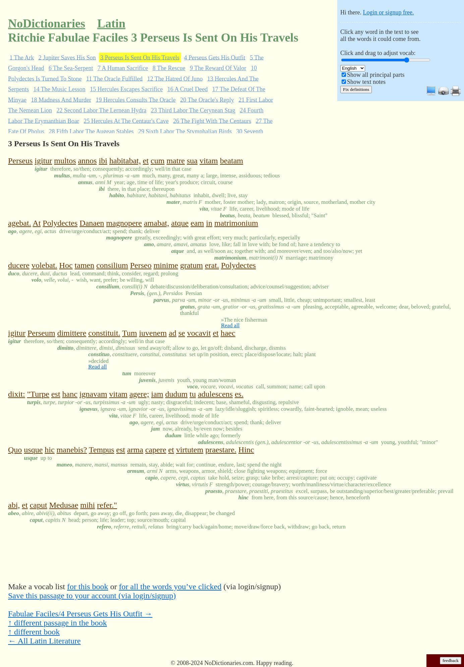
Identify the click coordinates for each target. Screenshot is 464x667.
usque (33, 449)
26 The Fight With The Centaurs (212, 120)
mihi (87, 505)
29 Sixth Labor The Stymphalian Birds (185, 131)
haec (228, 333)
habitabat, (125, 160)
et (146, 160)
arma (135, 449)
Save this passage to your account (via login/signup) (92, 595)
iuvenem (153, 333)
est (55, 394)
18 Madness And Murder (61, 99)
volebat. (44, 265)
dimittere (71, 333)
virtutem (189, 449)
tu (193, 394)
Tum (129, 333)
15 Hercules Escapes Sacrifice (126, 89)
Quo (15, 449)
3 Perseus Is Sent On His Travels (139, 57)
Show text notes (366, 81)
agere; (139, 394)
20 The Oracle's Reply (207, 99)
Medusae (63, 505)
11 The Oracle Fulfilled (114, 78)
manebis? (72, 449)
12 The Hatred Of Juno (175, 78)
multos (65, 160)
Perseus (20, 160)
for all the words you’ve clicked (170, 586)
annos (87, 160)
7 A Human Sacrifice (123, 68)
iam (157, 394)
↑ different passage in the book (57, 622)
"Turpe (38, 394)
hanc (69, 394)
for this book (87, 586)
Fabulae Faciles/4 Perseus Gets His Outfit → (80, 613)
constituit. (104, 333)
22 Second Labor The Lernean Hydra (101, 110)
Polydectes (60, 223)
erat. (212, 265)
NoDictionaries (46, 23)
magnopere (124, 223)
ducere (19, 265)
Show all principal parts (375, 74)
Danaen (91, 223)
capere (155, 449)
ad (172, 333)
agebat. (19, 223)
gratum (191, 265)
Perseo (141, 265)
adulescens (215, 394)
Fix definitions (356, 89)
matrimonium (236, 223)
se (181, 333)
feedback (451, 660)
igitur (43, 160)
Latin (111, 23)
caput (38, 505)
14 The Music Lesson (59, 89)
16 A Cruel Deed (187, 89)
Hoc (66, 265)
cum (157, 160)
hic (49, 449)
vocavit (199, 333)
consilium (112, 265)
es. (239, 394)
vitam (208, 160)
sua (192, 160)
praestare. (220, 449)
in (209, 223)
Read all (230, 325)
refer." (107, 505)
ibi (103, 160)
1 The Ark (22, 57)
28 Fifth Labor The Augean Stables (91, 131)
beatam (231, 160)
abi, (14, 505)
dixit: (16, 394)
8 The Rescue (169, 68)
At (37, 223)
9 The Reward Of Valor (218, 68)
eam (197, 223)
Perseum (41, 333)
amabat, (156, 223)
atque (180, 223)
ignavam (93, 394)
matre (176, 160)
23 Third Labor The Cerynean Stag (193, 110)
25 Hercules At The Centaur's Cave (126, 120)
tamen (85, 265)
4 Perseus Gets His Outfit (214, 57)
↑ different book (34, 631)
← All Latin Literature (44, 640)
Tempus (101, 449)
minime (166, 265)
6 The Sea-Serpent (71, 68)
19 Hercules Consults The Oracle (136, 99)
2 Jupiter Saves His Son (67, 57)
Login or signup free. (388, 12)
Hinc (246, 449)
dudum (176, 394)
